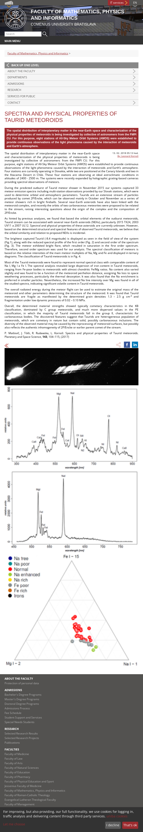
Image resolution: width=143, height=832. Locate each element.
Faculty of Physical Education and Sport (29, 781)
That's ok (130, 825)
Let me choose (14, 824)
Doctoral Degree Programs (22, 704)
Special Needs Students (19, 722)
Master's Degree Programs (22, 699)
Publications (12, 743)
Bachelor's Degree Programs (23, 695)
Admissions (16, 84)
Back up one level (25, 65)
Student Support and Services (23, 717)
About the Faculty (21, 71)
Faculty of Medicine (17, 754)
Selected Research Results (21, 733)
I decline (112, 825)
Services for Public (21, 96)
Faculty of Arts (14, 763)
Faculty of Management (19, 804)
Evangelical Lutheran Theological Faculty (30, 800)
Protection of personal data (22, 683)
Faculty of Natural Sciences (22, 768)
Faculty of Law (13, 759)
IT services (117, 3)
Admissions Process (17, 708)
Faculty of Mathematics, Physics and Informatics (38, 53)
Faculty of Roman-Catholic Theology (27, 795)
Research (14, 90)
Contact (14, 103)
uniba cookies (117, 816)
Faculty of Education (17, 772)
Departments (17, 77)
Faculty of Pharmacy (17, 777)
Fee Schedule (13, 713)
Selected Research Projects (22, 738)
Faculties (12, 749)
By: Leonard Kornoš (127, 156)
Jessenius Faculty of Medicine (23, 786)
